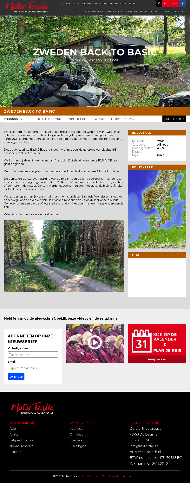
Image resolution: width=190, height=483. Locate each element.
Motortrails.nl (144, 423)
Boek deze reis (174, 118)
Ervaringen (99, 118)
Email (12, 361)
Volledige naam (19, 348)
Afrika (14, 434)
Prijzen (129, 118)
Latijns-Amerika (21, 440)
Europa (15, 452)
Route (30, 118)
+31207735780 (141, 440)
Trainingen (78, 446)
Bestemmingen (93, 11)
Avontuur (77, 428)
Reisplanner (133, 11)
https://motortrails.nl (145, 452)
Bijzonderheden (76, 118)
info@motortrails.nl (145, 446)
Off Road (77, 434)
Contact (179, 11)
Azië (13, 428)
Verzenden (16, 376)
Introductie (13, 118)
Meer (168, 11)
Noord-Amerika (21, 446)
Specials (76, 440)
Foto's (115, 118)
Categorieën (114, 11)
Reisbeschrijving (49, 118)
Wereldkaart (153, 11)
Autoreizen (130, 476)
